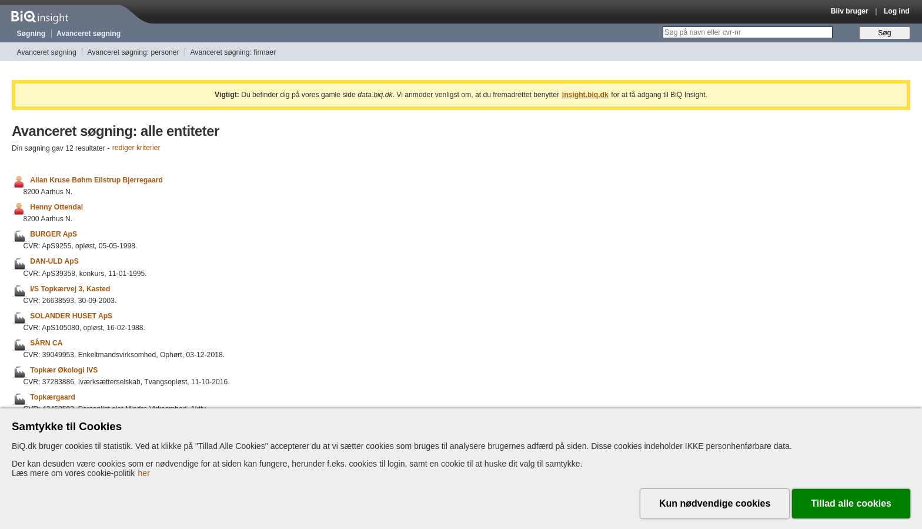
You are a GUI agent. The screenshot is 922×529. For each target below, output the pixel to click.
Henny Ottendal (56, 207)
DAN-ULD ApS (54, 262)
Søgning (31, 33)
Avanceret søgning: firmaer (233, 52)
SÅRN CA (46, 343)
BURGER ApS (53, 234)
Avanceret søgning (88, 33)
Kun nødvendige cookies (714, 503)
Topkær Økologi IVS (64, 370)
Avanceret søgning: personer (133, 52)
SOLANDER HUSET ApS (71, 316)
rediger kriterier (136, 148)
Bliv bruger (849, 11)
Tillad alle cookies (851, 503)
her (144, 473)
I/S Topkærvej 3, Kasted (70, 289)
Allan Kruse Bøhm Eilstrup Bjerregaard (96, 180)
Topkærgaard (52, 397)
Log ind (897, 11)
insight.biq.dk (585, 95)
